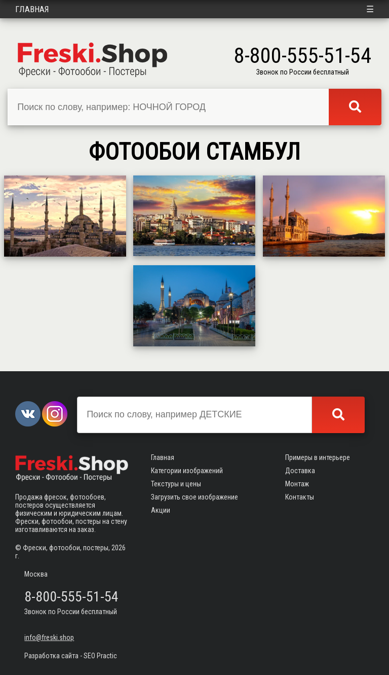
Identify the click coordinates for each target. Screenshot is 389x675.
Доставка (300, 471)
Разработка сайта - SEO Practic (70, 656)
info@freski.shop (49, 637)
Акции (160, 510)
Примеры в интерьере (317, 457)
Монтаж (297, 484)
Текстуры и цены (176, 484)
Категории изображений (187, 471)
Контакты (299, 497)
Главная (32, 9)
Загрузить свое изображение (194, 497)
